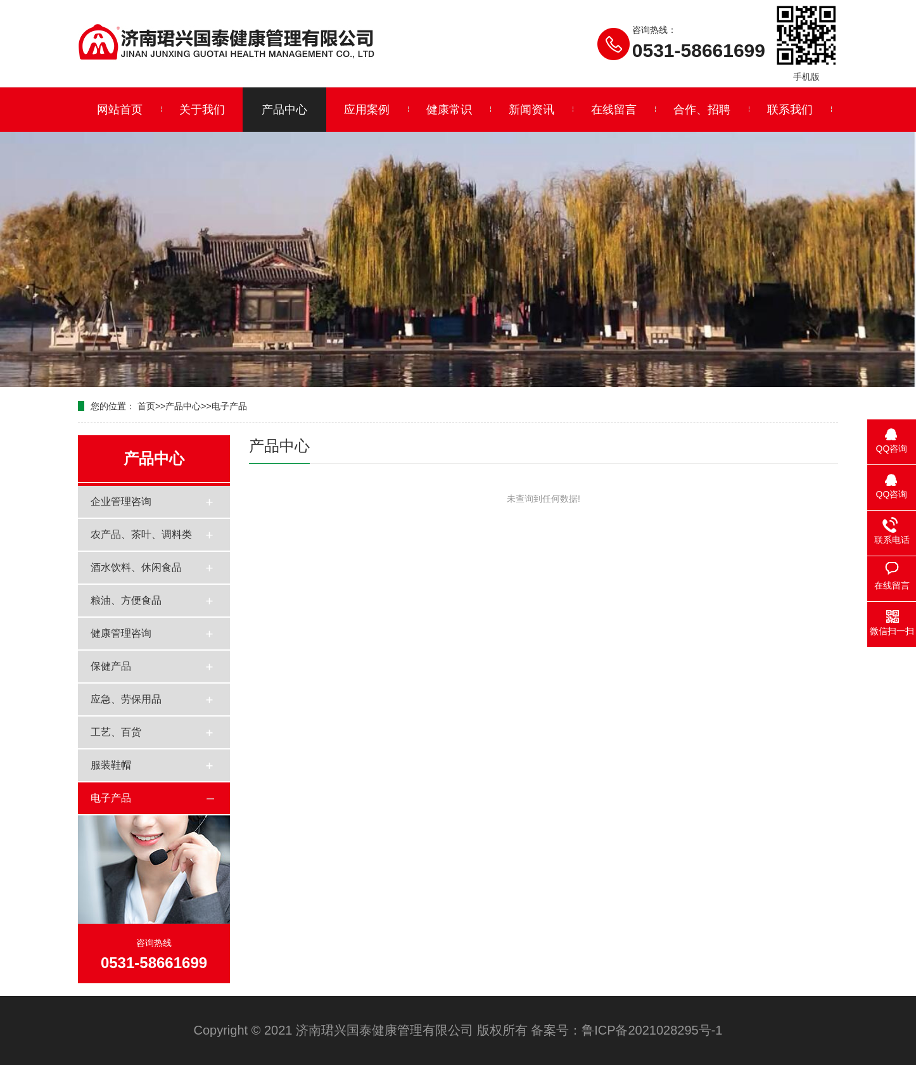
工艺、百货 (116, 732)
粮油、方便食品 (126, 600)
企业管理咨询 (121, 501)
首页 (146, 406)
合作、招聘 (701, 109)
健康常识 (449, 109)
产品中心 (284, 109)
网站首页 (120, 109)
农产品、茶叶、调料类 (141, 534)
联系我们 (790, 109)
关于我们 (202, 109)
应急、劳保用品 (126, 699)
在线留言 (614, 109)
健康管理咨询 (121, 633)
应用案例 (367, 109)
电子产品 (229, 406)
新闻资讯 (531, 109)
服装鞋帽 (111, 765)
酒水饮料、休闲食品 (136, 567)
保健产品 (111, 666)
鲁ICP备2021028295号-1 (652, 1030)
